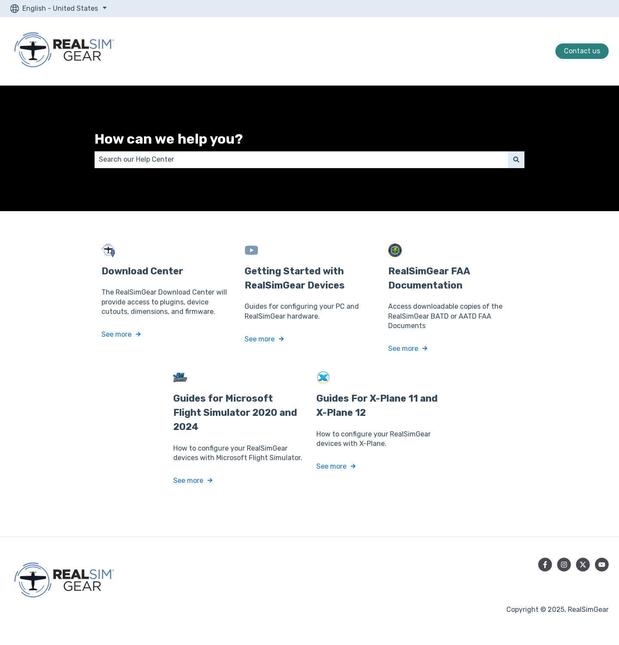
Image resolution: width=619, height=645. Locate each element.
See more (116, 334)
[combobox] (301, 159)
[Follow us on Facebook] (545, 564)
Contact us (582, 51)
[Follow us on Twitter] (583, 564)
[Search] (516, 159)
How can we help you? (169, 139)
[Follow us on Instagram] (564, 564)
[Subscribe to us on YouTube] (602, 564)
